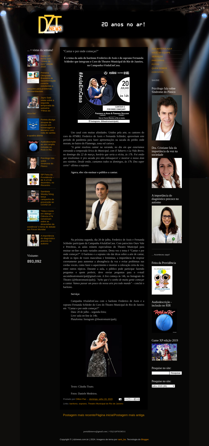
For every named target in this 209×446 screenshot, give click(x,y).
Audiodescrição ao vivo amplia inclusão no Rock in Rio (48, 146)
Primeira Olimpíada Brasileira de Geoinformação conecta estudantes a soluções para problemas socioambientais (41, 82)
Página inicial (105, 415)
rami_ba (122, 439)
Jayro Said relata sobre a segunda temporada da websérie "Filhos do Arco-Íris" (40, 105)
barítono (74, 403)
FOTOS (155, 64)
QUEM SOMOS (159, 68)
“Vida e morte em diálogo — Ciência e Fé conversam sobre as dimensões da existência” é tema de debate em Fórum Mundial (41, 220)
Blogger (145, 439)
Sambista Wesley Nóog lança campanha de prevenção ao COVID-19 (47, 198)
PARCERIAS (158, 60)
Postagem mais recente (79, 415)
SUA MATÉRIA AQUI (162, 48)
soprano (83, 403)
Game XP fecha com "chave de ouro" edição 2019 (47, 61)
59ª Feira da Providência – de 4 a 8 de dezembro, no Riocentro (47, 179)
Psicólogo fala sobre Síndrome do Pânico (47, 162)
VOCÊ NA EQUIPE (161, 52)
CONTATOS (158, 72)
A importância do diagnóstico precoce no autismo (48, 240)
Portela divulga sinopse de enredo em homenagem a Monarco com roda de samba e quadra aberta (41, 127)
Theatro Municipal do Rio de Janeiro (105, 403)
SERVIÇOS (157, 56)
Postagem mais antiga (129, 415)
